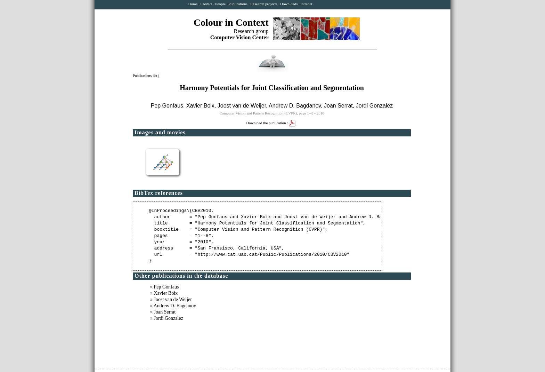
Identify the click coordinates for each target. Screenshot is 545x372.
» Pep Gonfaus (164, 287)
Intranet (306, 4)
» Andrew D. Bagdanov (173, 305)
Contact (206, 4)
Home (193, 4)
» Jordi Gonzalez (166, 318)
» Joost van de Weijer (171, 299)
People (220, 4)
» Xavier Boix (164, 293)
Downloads (289, 4)
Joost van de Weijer (242, 106)
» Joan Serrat (163, 312)
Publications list (145, 75)
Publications (237, 4)
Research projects (263, 4)
